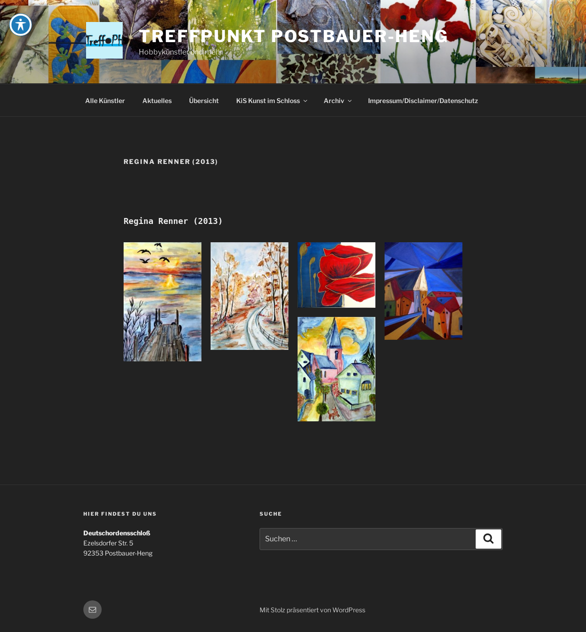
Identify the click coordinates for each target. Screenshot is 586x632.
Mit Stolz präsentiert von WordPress (312, 610)
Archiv (338, 100)
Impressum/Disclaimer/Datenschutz (423, 100)
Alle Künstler (105, 100)
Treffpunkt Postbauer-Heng (294, 36)
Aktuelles (157, 100)
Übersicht (204, 100)
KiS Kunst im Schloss (272, 100)
